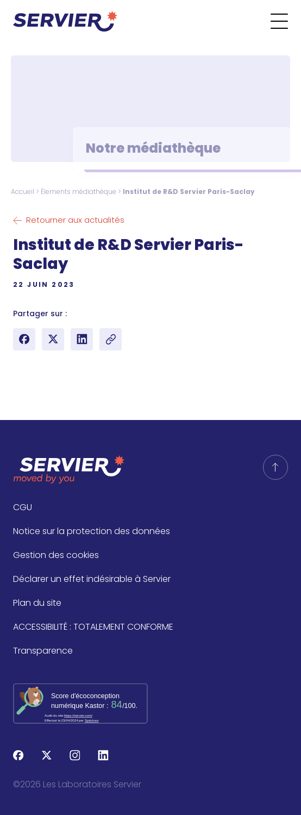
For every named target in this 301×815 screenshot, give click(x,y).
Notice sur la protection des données (91, 531)
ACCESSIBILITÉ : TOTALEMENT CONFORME (93, 626)
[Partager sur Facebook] (24, 339)
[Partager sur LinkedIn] (82, 339)
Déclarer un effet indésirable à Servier (92, 579)
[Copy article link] (110, 339)
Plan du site (37, 603)
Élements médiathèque (78, 191)
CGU (22, 507)
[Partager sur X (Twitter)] (53, 339)
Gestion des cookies (56, 555)
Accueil (22, 191)
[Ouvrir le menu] (286, 21)
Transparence (43, 650)
